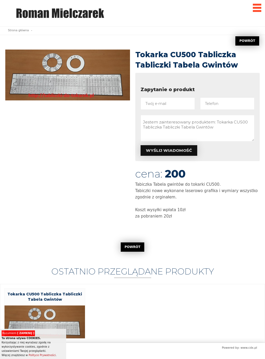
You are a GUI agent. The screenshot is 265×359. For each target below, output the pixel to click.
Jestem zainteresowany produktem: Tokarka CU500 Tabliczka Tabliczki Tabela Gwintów (198, 128)
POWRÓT (247, 41)
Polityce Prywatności (42, 355)
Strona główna (18, 30)
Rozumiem (18, 333)
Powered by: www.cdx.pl (239, 347)
